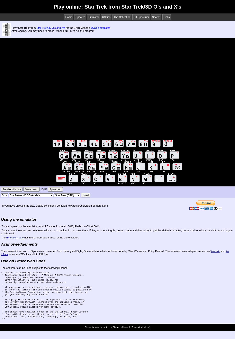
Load (86, 195)
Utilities (106, 17)
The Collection (122, 17)
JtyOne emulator (100, 27)
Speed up (55, 189)
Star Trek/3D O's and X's (50, 27)
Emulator (93, 17)
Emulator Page (15, 237)
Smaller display (11, 189)
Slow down (31, 189)
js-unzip (215, 251)
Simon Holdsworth (121, 335)
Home (68, 17)
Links (167, 17)
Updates (80, 17)
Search (156, 17)
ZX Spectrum (141, 17)
